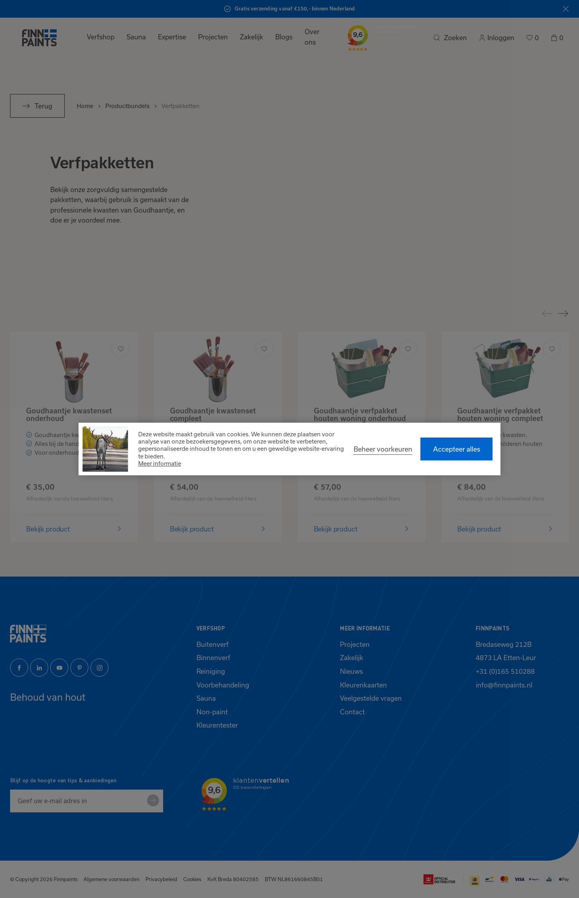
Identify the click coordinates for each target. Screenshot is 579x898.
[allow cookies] (457, 449)
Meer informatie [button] (159, 463)
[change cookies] (383, 449)
